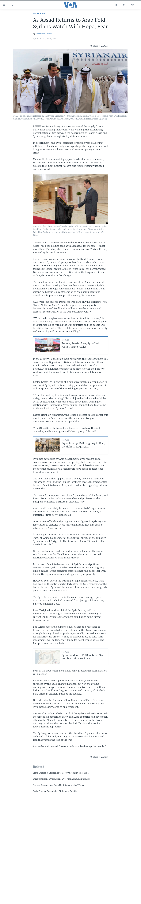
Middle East (40, 14)
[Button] (94, 46)
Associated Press (44, 33)
